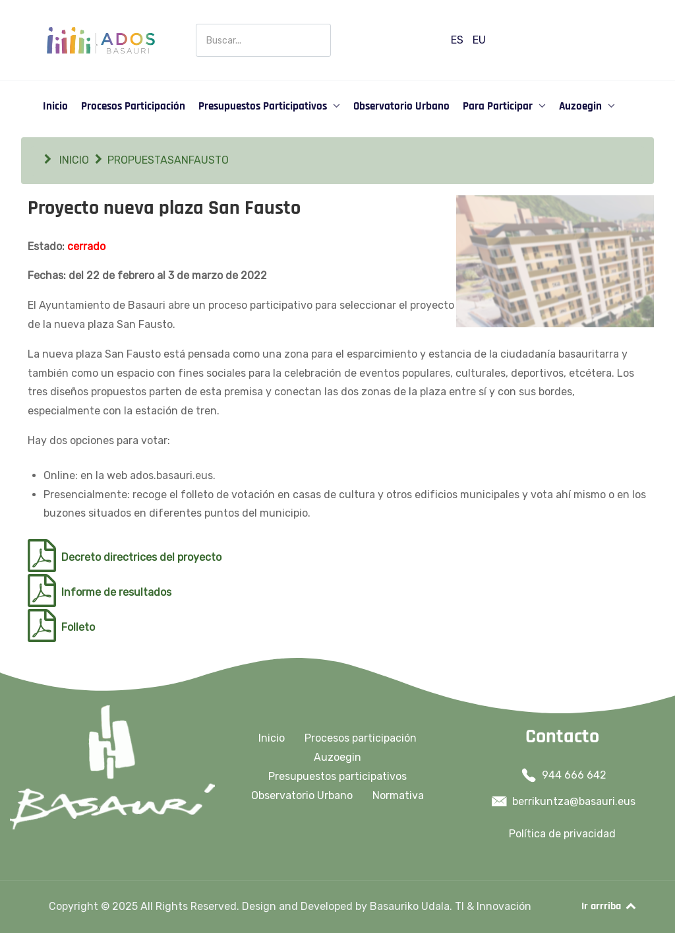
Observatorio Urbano (302, 795)
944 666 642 (574, 775)
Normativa (398, 795)
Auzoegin (337, 757)
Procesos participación (361, 738)
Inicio (271, 738)
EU (479, 40)
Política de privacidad (562, 833)
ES (458, 40)
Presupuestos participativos (337, 776)
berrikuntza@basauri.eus (573, 801)
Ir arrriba (609, 906)
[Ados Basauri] (100, 39)
